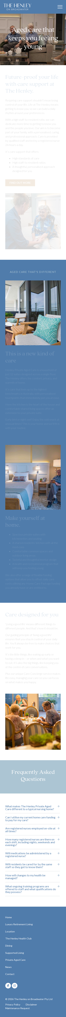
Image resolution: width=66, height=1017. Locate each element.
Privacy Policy (12, 1004)
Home (8, 917)
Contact (9, 974)
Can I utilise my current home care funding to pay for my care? (30, 819)
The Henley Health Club (18, 938)
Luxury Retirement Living (19, 924)
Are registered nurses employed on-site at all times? (30, 830)
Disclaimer (31, 1004)
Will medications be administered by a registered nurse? (28, 854)
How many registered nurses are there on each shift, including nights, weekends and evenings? (30, 842)
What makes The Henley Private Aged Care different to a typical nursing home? (29, 808)
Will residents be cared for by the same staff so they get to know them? (28, 866)
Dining (8, 945)
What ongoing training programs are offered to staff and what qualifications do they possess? (30, 889)
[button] (32, 807)
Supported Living (14, 952)
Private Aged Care (15, 959)
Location (10, 931)
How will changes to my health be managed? (25, 877)
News (8, 967)
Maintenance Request (17, 1008)
